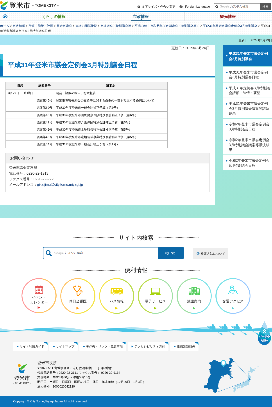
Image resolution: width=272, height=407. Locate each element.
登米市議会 (64, 26)
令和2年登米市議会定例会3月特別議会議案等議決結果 (249, 145)
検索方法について (213, 253)
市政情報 (19, 26)
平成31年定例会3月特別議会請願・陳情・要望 (249, 90)
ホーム (4, 26)
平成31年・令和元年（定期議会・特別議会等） (167, 26)
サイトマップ (65, 346)
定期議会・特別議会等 (115, 26)
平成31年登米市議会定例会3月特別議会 (230, 26)
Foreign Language (197, 6)
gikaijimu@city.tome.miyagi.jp (60, 184)
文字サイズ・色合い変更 (158, 6)
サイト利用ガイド (32, 346)
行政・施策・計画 (41, 26)
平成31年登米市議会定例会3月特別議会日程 (248, 74)
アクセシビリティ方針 (149, 346)
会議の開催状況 (86, 26)
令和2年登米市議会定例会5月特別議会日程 (249, 163)
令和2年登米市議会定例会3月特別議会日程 (249, 126)
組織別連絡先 (186, 346)
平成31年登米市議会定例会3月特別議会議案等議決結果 (249, 108)
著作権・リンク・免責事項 (104, 346)
